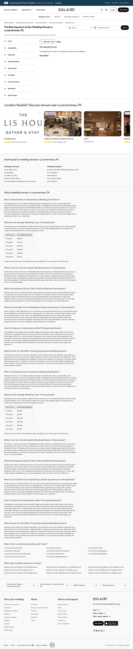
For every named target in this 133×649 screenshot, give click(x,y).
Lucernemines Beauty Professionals (57, 548)
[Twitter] (99, 629)
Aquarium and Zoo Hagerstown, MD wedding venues (63, 570)
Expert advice (27, 10)
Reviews (34, 608)
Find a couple (40, 10)
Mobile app (8, 627)
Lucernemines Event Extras (13, 545)
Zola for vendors (124, 3)
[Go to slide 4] (22, 132)
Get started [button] (123, 10)
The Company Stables (54, 176)
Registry (7, 611)
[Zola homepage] (66, 10)
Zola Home (115, 3)
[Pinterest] (96, 629)
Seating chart (9, 624)
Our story (34, 602)
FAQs (60, 605)
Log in (96, 607)
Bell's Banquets (52, 173)
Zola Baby (107, 3)
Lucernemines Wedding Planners (57, 554)
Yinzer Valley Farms (10, 167)
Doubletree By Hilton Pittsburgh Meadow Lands (62, 167)
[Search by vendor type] (80, 28)
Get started (98, 621)
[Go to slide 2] (19, 132)
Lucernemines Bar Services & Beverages (17, 551)
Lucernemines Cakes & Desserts (14, 554)
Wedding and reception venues (24, 22)
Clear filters (43, 55)
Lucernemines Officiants (12, 548)
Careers (34, 615)
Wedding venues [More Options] (45, 17)
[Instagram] (101, 629)
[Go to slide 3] (21, 132)
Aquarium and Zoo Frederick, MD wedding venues (20, 570)
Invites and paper (10, 615)
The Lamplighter (52, 170)
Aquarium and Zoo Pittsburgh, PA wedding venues (20, 564)
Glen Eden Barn (52, 179)
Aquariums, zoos (70, 22)
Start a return (62, 611)
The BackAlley (8, 170)
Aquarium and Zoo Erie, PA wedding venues (18, 567)
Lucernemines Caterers (54, 545)
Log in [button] (113, 10)
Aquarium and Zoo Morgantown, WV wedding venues (106, 564)
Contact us (62, 618)
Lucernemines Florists (95, 545)
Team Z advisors (64, 621)
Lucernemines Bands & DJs (55, 551)
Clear (59, 42)
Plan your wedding (11, 10)
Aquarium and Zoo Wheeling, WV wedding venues (104, 570)
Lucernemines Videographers (97, 548)
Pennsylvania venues (41, 22)
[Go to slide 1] (17, 132)
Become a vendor (89, 16)
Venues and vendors (11, 602)
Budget (6, 618)
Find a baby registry (102, 614)
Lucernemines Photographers (97, 551)
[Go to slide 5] (24, 132)
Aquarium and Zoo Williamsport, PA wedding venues (105, 567)
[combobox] (107, 27)
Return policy (63, 615)
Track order (62, 608)
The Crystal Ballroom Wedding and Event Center (20, 179)
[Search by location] (107, 28)
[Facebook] (94, 629)
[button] (91, 27)
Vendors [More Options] (57, 17)
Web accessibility (41, 642)
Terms (13, 642)
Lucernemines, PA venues (56, 22)
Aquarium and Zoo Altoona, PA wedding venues (62, 567)
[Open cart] (106, 9)
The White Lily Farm (10, 173)
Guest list (7, 605)
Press (33, 618)
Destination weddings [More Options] (72, 17)
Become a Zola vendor (39, 605)
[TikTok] (104, 629)
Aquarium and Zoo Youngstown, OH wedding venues (63, 564)
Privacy (6, 642)
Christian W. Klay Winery (12, 176)
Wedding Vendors (9, 22)
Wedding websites (11, 608)
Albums (7, 621)
